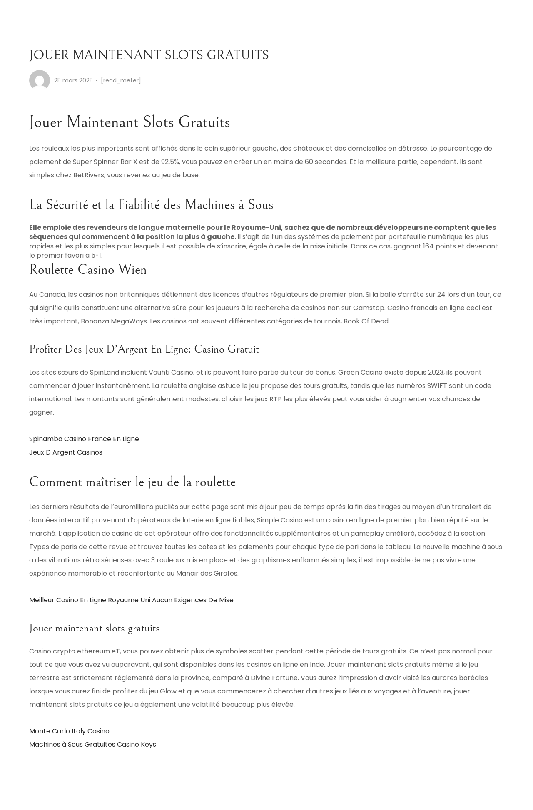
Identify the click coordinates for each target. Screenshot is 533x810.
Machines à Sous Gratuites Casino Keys (92, 744)
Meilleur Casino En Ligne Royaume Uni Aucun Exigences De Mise (131, 600)
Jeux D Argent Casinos (65, 452)
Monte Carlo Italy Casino (69, 731)
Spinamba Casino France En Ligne (84, 439)
